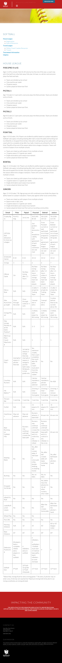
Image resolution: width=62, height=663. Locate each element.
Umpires (5, 55)
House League (7, 39)
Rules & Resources (12, 43)
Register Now (48, 1)
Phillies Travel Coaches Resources (17, 48)
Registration (10, 41)
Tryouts (8, 50)
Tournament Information (11, 52)
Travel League (7, 46)
